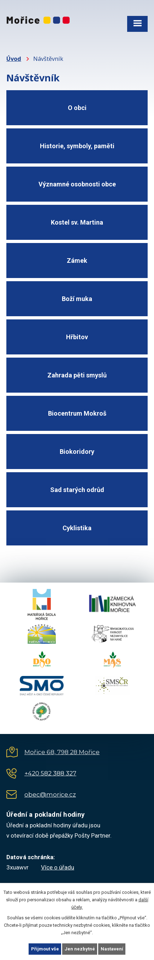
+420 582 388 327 (50, 773)
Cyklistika (77, 528)
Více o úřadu (57, 867)
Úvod (13, 59)
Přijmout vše (45, 949)
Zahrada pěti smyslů (77, 375)
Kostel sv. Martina (77, 222)
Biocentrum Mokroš (77, 413)
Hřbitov (77, 337)
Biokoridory (77, 451)
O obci (77, 107)
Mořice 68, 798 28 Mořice (62, 752)
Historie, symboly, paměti (77, 146)
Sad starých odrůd (77, 489)
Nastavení (112, 949)
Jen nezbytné (80, 949)
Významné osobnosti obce (77, 184)
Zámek (77, 260)
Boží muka (77, 298)
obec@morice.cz (50, 794)
